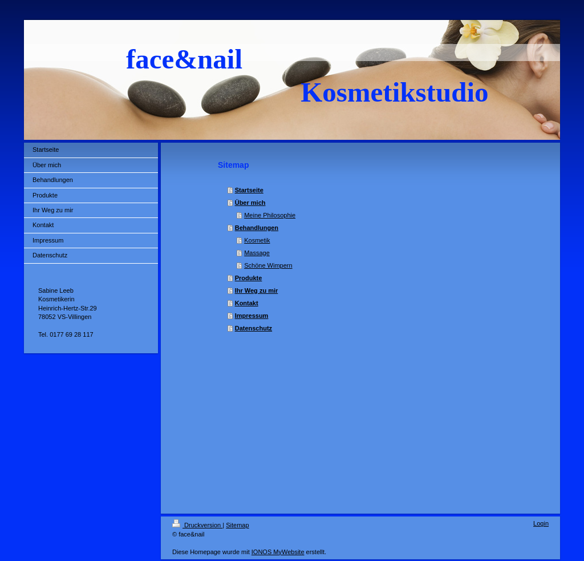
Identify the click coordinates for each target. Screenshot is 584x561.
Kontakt (246, 303)
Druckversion (197, 525)
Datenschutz (253, 328)
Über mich (250, 202)
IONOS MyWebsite (278, 551)
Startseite (249, 190)
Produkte (248, 278)
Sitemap (237, 525)
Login (541, 523)
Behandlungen (256, 227)
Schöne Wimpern (268, 265)
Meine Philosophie (269, 215)
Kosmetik (257, 240)
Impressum (252, 315)
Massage (257, 252)
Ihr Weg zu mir (256, 290)
